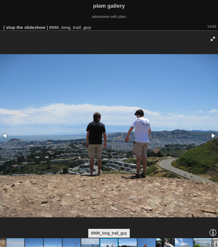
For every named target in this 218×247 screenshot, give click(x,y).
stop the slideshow (25, 27)
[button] (212, 38)
